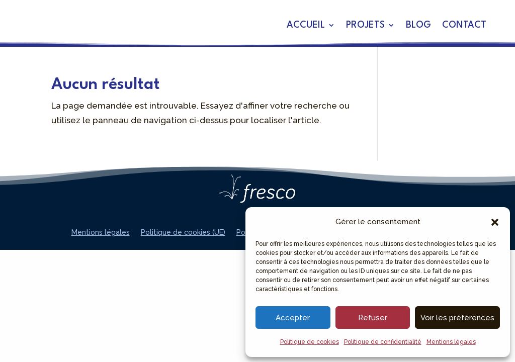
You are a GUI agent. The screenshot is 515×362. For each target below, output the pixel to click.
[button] (495, 222)
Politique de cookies (309, 341)
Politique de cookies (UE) (183, 232)
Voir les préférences (457, 317)
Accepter (293, 317)
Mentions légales (451, 341)
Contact (464, 26)
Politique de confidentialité (382, 341)
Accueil (306, 26)
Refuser (372, 317)
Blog (418, 26)
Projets (365, 26)
